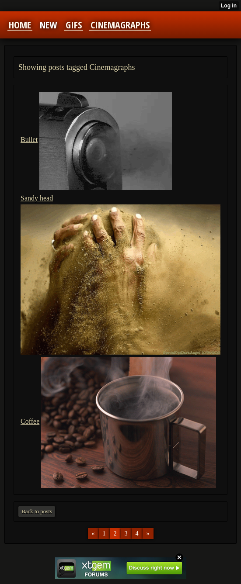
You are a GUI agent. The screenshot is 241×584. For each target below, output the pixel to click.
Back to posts (36, 511)
